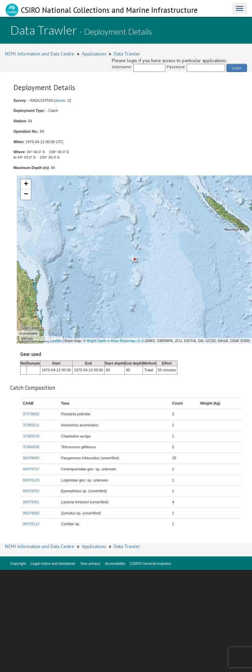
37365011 (31, 425)
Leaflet (55, 341)
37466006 (31, 447)
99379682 (31, 513)
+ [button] (26, 184)
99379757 (31, 469)
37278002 (31, 414)
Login (237, 67)
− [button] (26, 195)
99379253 (31, 491)
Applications (94, 54)
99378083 (31, 458)
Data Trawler (127, 54)
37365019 (31, 436)
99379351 (31, 502)
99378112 (31, 524)
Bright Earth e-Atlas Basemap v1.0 (115, 341)
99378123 (31, 480)
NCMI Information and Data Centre (39, 54)
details (60, 100)
